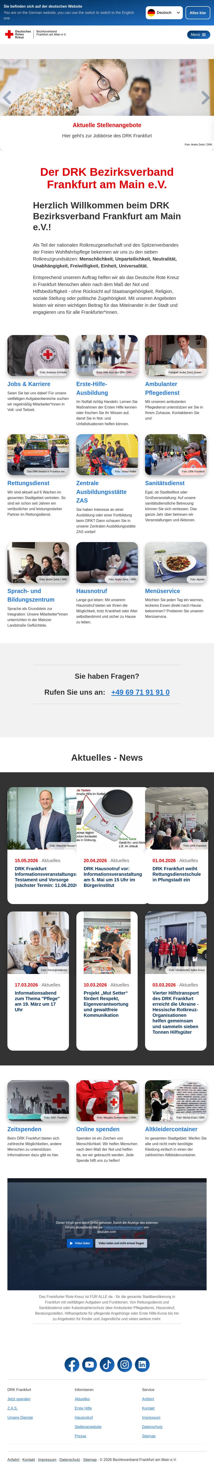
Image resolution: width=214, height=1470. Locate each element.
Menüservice (162, 591)
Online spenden (98, 1129)
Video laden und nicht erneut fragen (121, 1243)
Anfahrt (148, 1399)
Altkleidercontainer (171, 1129)
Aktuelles (82, 1399)
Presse (80, 1436)
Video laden (82, 1243)
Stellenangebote (88, 1427)
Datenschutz (152, 1427)
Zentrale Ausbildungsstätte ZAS (101, 492)
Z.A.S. (12, 1408)
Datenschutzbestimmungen (123, 1227)
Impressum (151, 1418)
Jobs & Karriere (28, 384)
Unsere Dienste (20, 1418)
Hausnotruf (91, 591)
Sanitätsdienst (165, 483)
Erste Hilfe (83, 1408)
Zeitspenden (24, 1129)
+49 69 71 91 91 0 (140, 692)
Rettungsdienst (28, 483)
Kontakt (148, 1408)
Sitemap (149, 1436)
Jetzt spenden (19, 1399)
